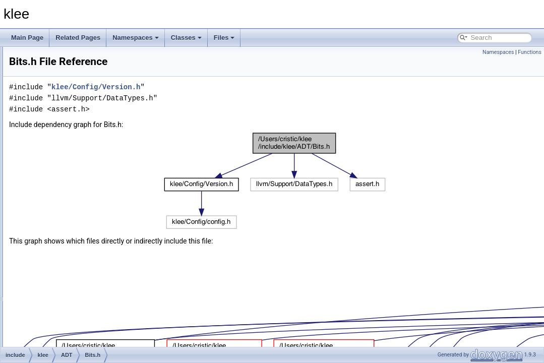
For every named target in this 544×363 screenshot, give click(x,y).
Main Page (27, 37)
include (42, 132)
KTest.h (67, 243)
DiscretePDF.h (76, 188)
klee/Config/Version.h (221, 87)
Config (58, 298)
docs (39, 121)
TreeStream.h (75, 287)
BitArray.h (70, 165)
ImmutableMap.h (79, 210)
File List (35, 110)
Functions (529, 52)
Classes (186, 37)
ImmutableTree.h (80, 232)
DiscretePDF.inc (78, 199)
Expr (55, 321)
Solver (58, 343)
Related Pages (77, 37)
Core (56, 310)
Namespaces (135, 37)
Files (224, 37)
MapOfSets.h (75, 254)
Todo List (29, 66)
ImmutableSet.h (78, 221)
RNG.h (66, 276)
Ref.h (64, 265)
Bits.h (65, 176)
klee (14, 54)
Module (59, 332)
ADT (55, 154)
